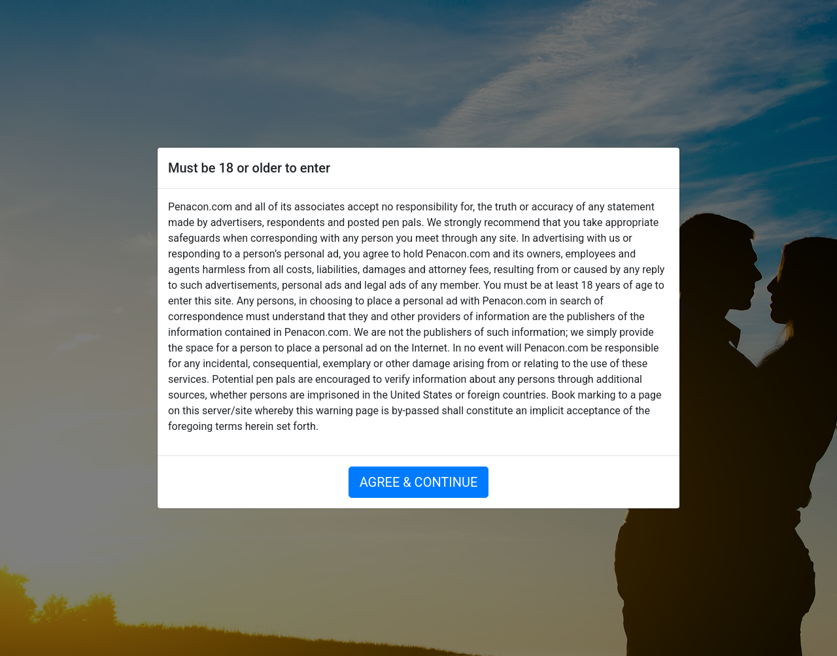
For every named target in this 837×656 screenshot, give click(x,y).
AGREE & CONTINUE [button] (419, 482)
